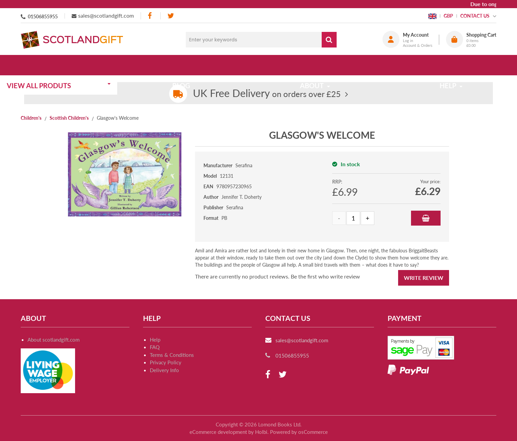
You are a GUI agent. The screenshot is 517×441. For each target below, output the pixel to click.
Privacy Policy (165, 362)
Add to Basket (426, 218)
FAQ (155, 347)
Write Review (423, 277)
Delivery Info (164, 370)
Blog (195, 65)
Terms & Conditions (172, 355)
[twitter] (170, 15)
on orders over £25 (267, 94)
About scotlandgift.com (53, 340)
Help (155, 340)
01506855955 (43, 16)
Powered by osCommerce (299, 432)
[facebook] (150, 15)
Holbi (261, 432)
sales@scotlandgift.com (106, 15)
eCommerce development (218, 432)
